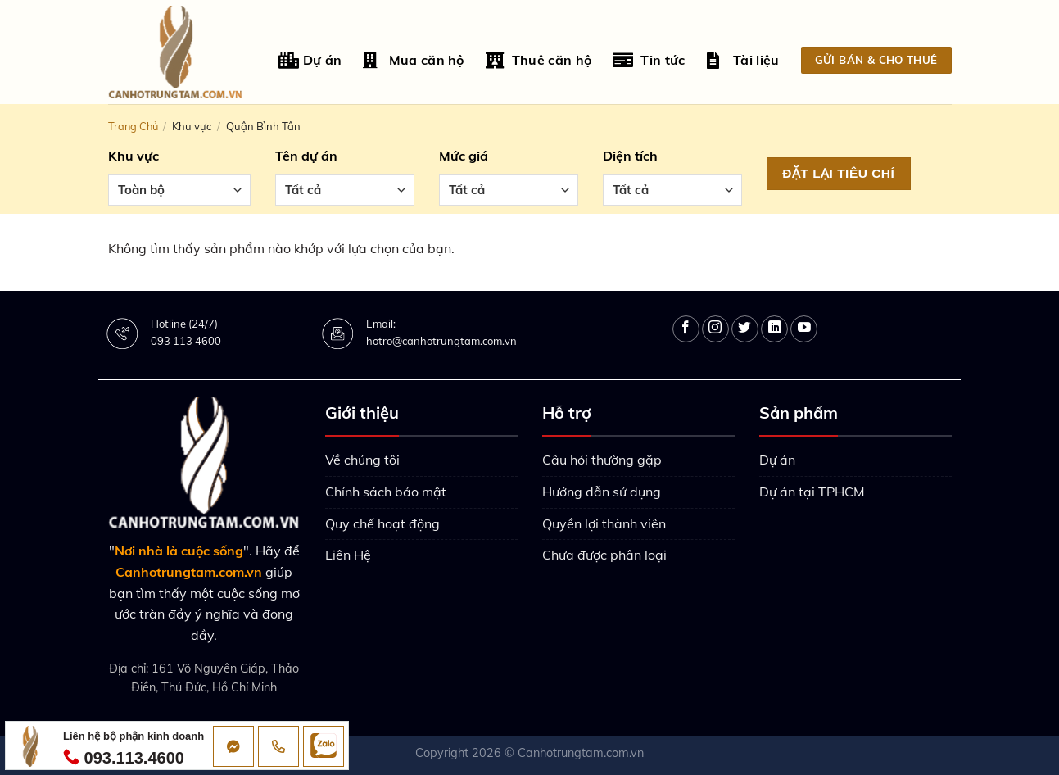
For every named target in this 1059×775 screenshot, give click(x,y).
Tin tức (649, 60)
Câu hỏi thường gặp (602, 459)
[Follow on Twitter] (744, 328)
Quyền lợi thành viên (604, 523)
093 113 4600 (186, 340)
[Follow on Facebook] (685, 328)
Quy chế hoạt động (382, 523)
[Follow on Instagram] (715, 328)
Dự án (310, 60)
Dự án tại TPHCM (812, 491)
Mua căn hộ (413, 60)
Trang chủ (133, 126)
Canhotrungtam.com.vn (581, 753)
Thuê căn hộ (539, 60)
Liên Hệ (348, 554)
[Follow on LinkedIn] (774, 328)
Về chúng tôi (362, 459)
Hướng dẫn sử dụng (601, 491)
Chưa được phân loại (604, 554)
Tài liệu (743, 60)
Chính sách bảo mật (385, 491)
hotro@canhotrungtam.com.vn (441, 340)
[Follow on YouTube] (803, 328)
